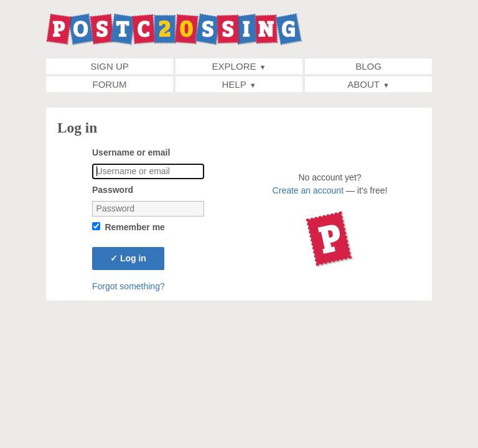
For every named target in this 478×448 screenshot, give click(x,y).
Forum (110, 84)
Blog (368, 66)
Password (112, 190)
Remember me (135, 227)
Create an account (308, 190)
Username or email (131, 152)
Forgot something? (128, 286)
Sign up (109, 66)
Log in (128, 258)
